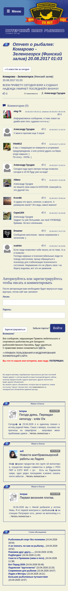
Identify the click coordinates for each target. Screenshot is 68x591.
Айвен (17, 180)
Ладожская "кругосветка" (22, 567)
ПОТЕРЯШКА (57, 361)
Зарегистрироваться (15, 329)
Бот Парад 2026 (16, 564)
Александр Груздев (53, 93)
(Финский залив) (28, 76)
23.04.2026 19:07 (46, 570)
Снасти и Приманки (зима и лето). (26, 558)
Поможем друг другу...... (21, 552)
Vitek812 (17, 143)
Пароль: (7, 309)
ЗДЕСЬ (42, 348)
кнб (22, 451)
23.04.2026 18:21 (36, 574)
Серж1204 (19, 212)
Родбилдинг (14, 555)
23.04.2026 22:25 (45, 567)
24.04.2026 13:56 (43, 552)
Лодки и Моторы (17, 574)
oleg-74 (17, 111)
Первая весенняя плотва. (37, 497)
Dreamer (18, 231)
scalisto (18, 245)
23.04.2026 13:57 (17, 580)
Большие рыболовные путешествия (28, 577)
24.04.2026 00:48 (34, 564)
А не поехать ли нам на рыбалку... (26, 546)
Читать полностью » (40, 433)
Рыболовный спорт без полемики (26, 539)
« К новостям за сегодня (17, 69)
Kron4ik (18, 198)
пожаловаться (31, 94)
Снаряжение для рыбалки (22, 570)
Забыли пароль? (41, 328)
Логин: (6, 297)
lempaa (23, 411)
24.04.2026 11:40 (31, 555)
